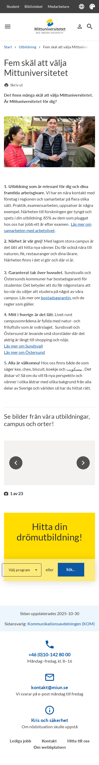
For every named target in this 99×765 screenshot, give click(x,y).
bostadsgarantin (56, 297)
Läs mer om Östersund (24, 352)
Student (13, 6)
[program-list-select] (21, 570)
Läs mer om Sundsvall (23, 345)
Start (8, 47)
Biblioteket (34, 6)
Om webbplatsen (50, 747)
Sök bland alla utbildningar (75, 569)
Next (83, 462)
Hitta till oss (78, 740)
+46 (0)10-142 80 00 (49, 654)
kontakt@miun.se (49, 687)
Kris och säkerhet (49, 720)
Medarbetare (58, 6)
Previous (15, 462)
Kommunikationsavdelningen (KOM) (61, 623)
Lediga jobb (20, 740)
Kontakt (49, 740)
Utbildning (27, 47)
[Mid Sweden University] (49, 26)
